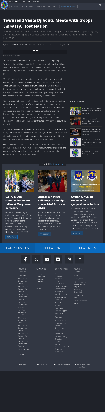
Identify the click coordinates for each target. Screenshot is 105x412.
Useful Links (59, 374)
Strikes (39, 329)
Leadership (22, 316)
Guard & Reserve (61, 335)
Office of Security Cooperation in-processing (61, 329)
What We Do (41, 310)
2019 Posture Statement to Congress (22, 376)
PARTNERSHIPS (17, 289)
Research (58, 358)
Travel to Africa (60, 361)
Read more (11, 278)
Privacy (76, 316)
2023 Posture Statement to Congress (22, 345)
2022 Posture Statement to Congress (22, 353)
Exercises (40, 325)
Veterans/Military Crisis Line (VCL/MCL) (61, 379)
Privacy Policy (78, 319)
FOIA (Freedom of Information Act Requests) (80, 325)
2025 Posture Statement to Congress (22, 329)
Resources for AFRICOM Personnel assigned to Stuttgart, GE (60, 319)
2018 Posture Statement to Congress (22, 384)
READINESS (87, 289)
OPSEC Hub (59, 355)
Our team (21, 395)
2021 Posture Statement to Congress (22, 361)
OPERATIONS (52, 289)
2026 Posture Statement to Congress (22, 321)
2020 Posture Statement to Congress (22, 368)
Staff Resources (61, 310)
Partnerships (56, 204)
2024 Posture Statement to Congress (22, 337)
